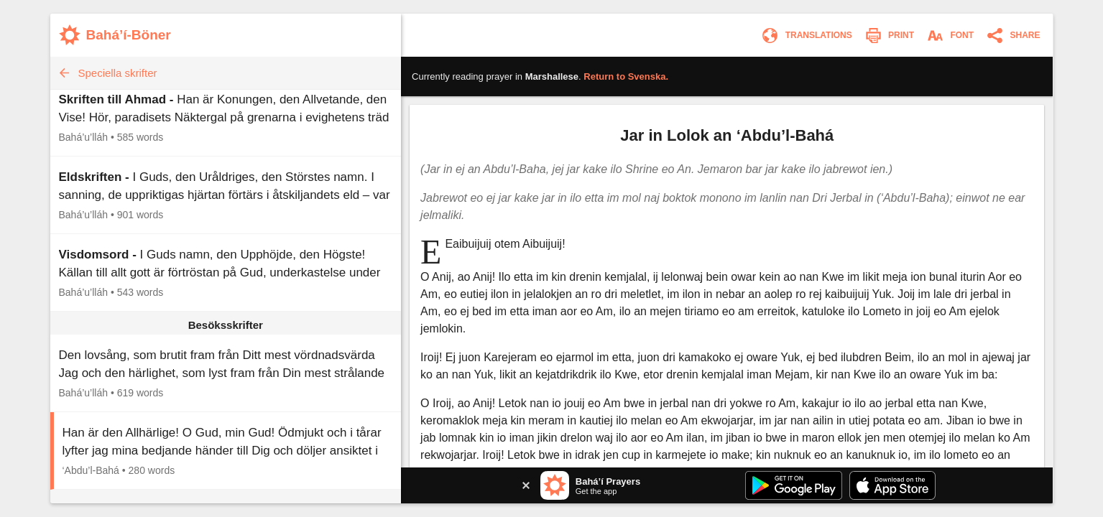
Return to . (625, 76)
